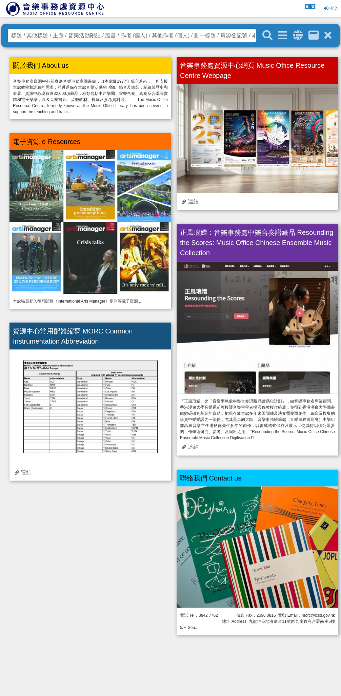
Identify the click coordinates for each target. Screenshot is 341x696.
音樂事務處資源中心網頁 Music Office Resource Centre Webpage (252, 70)
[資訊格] (313, 35)
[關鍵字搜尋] (267, 35)
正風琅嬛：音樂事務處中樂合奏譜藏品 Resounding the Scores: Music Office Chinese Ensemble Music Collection (256, 243)
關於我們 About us (41, 65)
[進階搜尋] (283, 35)
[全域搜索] (297, 35)
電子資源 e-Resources (46, 141)
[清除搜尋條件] (328, 35)
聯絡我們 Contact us (210, 478)
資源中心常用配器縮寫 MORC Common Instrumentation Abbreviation (73, 336)
